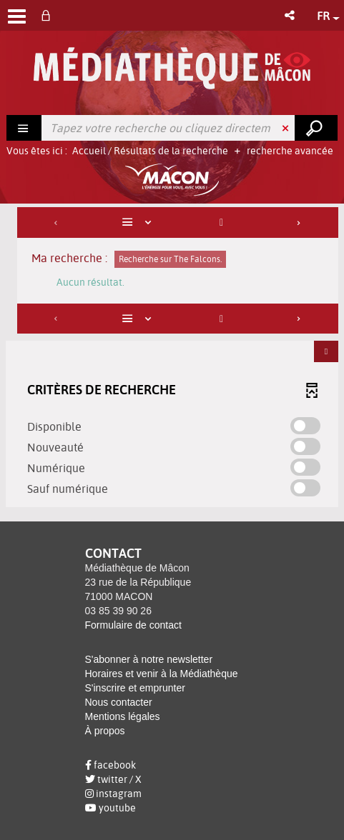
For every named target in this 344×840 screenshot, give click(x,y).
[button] (290, 15)
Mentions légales (122, 716)
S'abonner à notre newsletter (149, 659)
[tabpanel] (172, 359)
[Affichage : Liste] (139, 222)
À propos (105, 730)
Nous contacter (118, 702)
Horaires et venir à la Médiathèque (161, 673)
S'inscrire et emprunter (135, 688)
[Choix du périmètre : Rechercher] (24, 128)
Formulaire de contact (133, 625)
